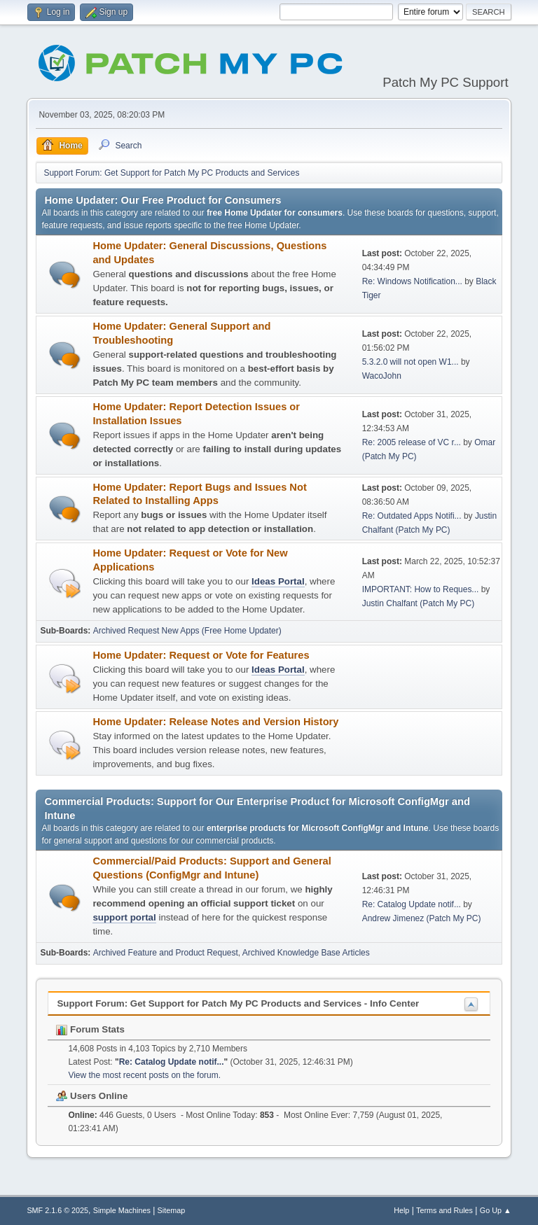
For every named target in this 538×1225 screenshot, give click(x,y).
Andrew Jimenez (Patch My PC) (421, 918)
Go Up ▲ (495, 1210)
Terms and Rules (444, 1210)
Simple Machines (122, 1210)
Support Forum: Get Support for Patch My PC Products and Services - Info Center (238, 1003)
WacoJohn (381, 376)
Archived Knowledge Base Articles (306, 953)
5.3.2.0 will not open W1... (410, 362)
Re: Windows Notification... (412, 281)
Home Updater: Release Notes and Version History (215, 721)
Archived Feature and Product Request (165, 953)
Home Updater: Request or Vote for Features (200, 655)
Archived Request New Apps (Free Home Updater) (187, 631)
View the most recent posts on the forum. (144, 1075)
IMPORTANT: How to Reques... (420, 589)
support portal (124, 917)
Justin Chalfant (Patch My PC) (418, 603)
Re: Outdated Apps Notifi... (412, 516)
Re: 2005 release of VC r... (411, 442)
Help (401, 1210)
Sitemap (172, 1210)
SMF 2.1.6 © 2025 (57, 1210)
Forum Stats (90, 1029)
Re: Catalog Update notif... (411, 904)
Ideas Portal (278, 581)
